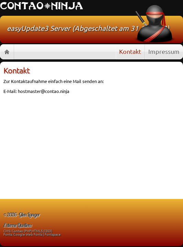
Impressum (164, 51)
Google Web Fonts (27, 234)
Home (7, 51)
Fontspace (53, 234)
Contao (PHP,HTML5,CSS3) (32, 230)
